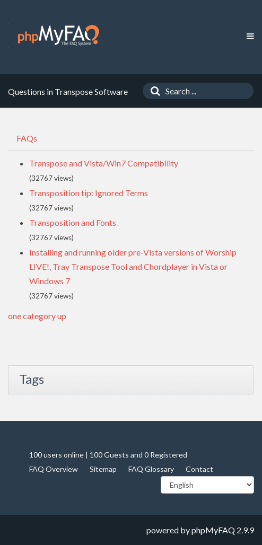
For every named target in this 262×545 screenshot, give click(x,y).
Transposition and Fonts (72, 222)
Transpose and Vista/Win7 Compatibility (103, 163)
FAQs (26, 138)
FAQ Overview (53, 468)
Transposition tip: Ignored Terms (88, 193)
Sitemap (103, 468)
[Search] (153, 91)
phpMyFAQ (213, 530)
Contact (199, 468)
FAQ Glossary (151, 468)
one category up (37, 316)
